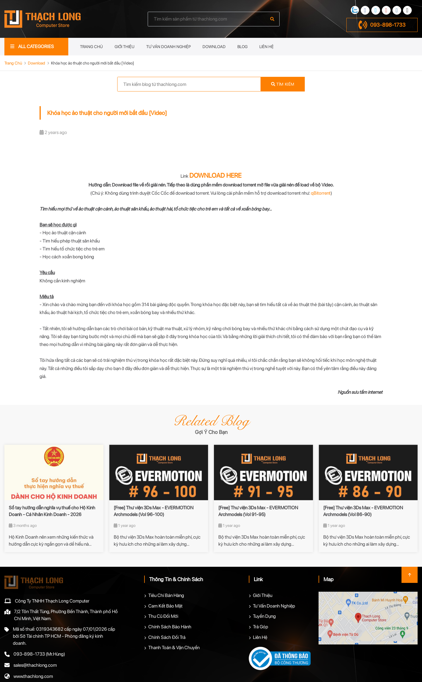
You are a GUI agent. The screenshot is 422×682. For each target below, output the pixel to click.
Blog (242, 46)
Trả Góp (260, 627)
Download (214, 46)
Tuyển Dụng (264, 616)
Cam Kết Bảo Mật (165, 606)
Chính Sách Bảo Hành (169, 627)
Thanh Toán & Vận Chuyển (174, 647)
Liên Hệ (266, 46)
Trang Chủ (91, 46)
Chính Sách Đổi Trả (167, 637)
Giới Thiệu (125, 46)
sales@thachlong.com (35, 665)
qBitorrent (321, 193)
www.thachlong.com (33, 676)
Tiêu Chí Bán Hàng (166, 595)
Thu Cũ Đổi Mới (163, 616)
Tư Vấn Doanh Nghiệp (168, 46)
